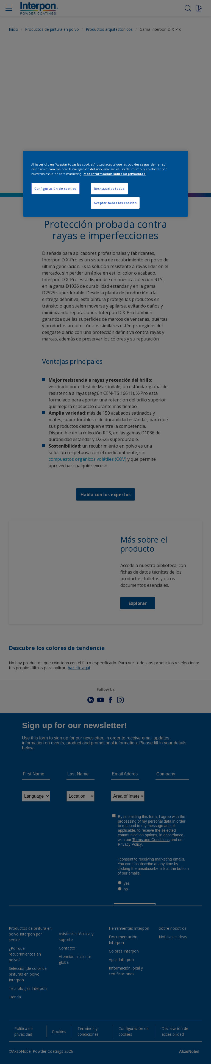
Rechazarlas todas (109, 188)
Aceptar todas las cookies (115, 203)
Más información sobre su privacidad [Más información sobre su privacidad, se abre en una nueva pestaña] (115, 174)
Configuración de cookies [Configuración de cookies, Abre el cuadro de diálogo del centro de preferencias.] (55, 188)
